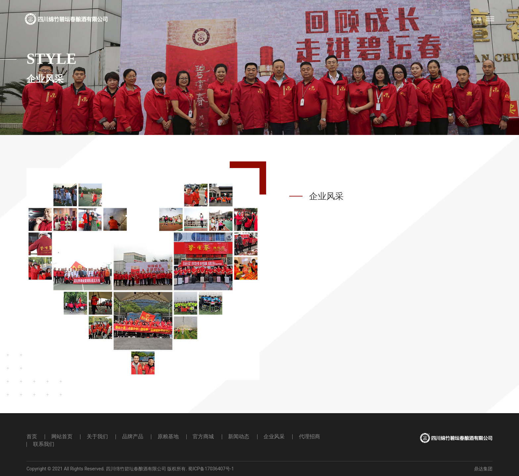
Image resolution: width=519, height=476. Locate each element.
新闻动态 (238, 436)
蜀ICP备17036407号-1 (211, 468)
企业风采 (274, 436)
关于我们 (97, 436)
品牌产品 (132, 436)
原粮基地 (168, 436)
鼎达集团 (483, 468)
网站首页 (61, 436)
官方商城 (203, 436)
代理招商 (309, 436)
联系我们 (43, 444)
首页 (31, 436)
